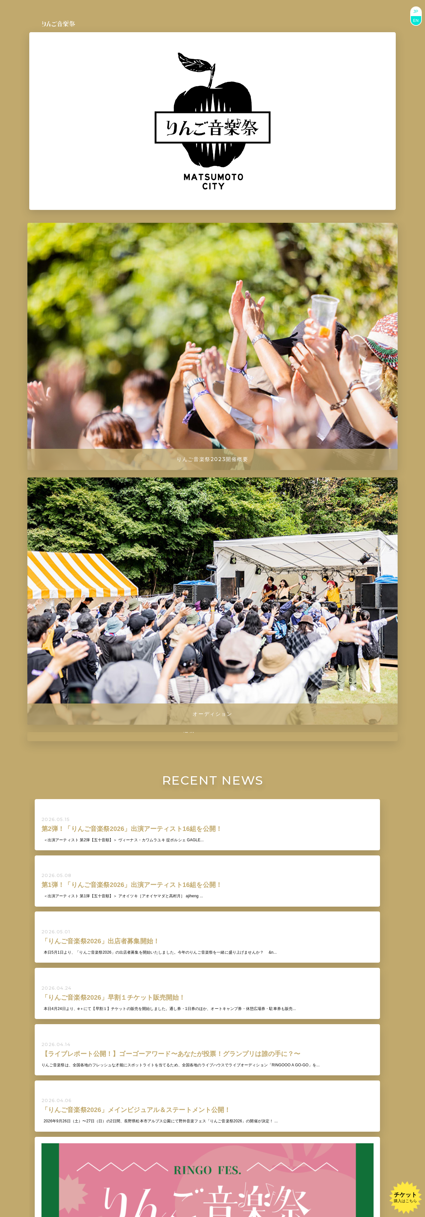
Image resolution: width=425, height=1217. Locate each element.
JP (416, 11)
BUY (196, 1130)
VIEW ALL (212, 823)
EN (416, 20)
